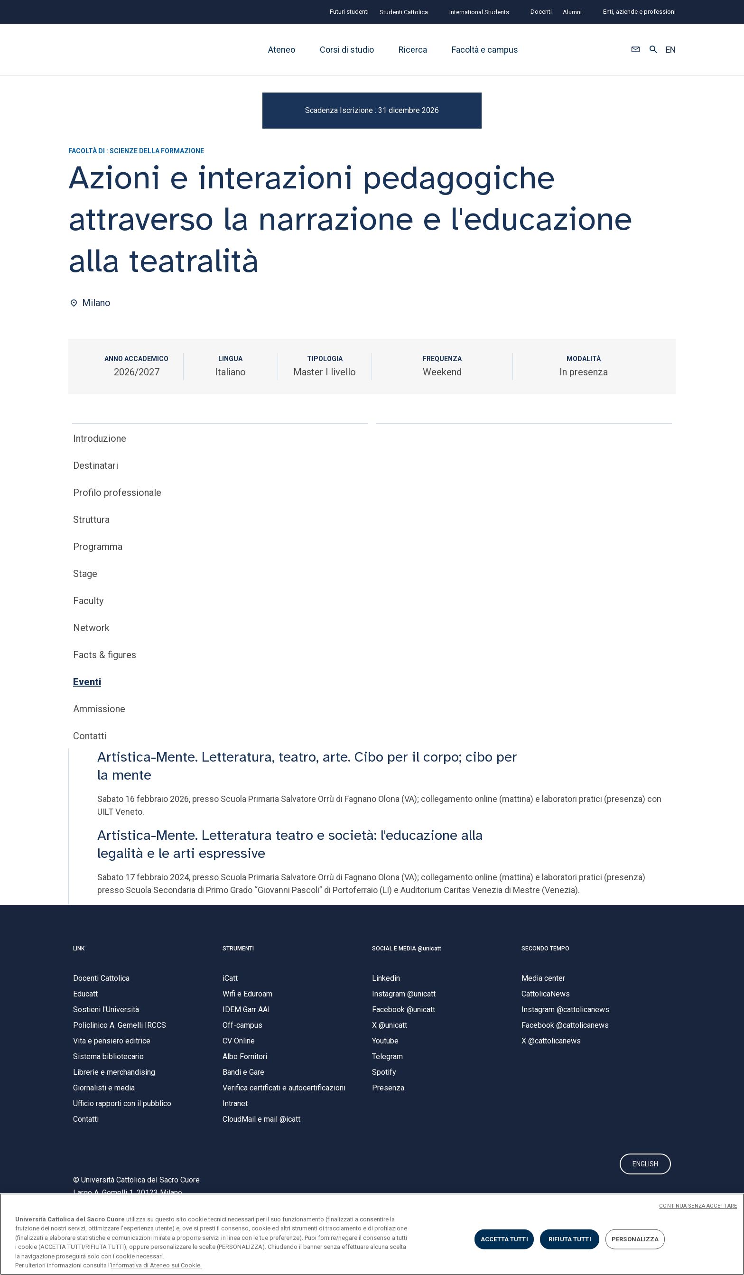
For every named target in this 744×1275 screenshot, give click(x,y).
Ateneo (281, 50)
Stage (85, 613)
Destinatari (95, 505)
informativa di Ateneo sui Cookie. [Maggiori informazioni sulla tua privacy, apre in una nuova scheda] (156, 1265)
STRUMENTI (238, 988)
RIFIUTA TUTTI (570, 1239)
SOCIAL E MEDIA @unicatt (406, 988)
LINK (78, 988)
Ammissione (99, 748)
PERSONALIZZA (635, 1239)
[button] (635, 50)
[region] (372, 1234)
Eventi (87, 721)
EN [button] (671, 50)
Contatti (90, 776)
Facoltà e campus (485, 50)
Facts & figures (104, 694)
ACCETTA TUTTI (504, 1239)
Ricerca (413, 50)
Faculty (88, 640)
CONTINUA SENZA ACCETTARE (698, 1206)
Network (91, 667)
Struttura (91, 559)
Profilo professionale (117, 532)
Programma (97, 586)
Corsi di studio (347, 50)
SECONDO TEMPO (545, 988)
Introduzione (99, 478)
